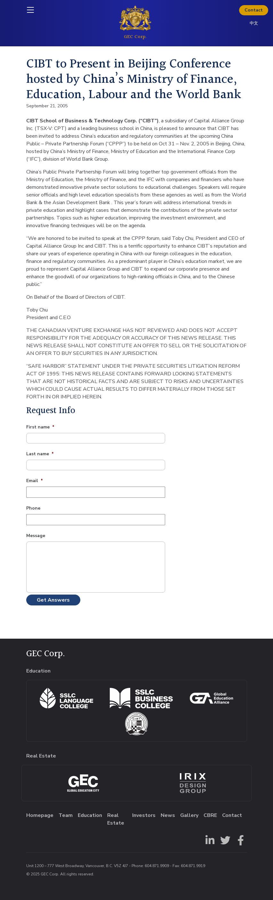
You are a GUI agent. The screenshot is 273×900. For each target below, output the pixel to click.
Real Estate (115, 819)
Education (90, 815)
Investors (144, 815)
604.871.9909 (157, 865)
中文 (254, 23)
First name (40, 427)
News (168, 815)
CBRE (210, 815)
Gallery (189, 815)
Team (66, 815)
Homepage (39, 815)
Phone (33, 508)
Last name (40, 454)
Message (35, 536)
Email (34, 481)
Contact (254, 10)
